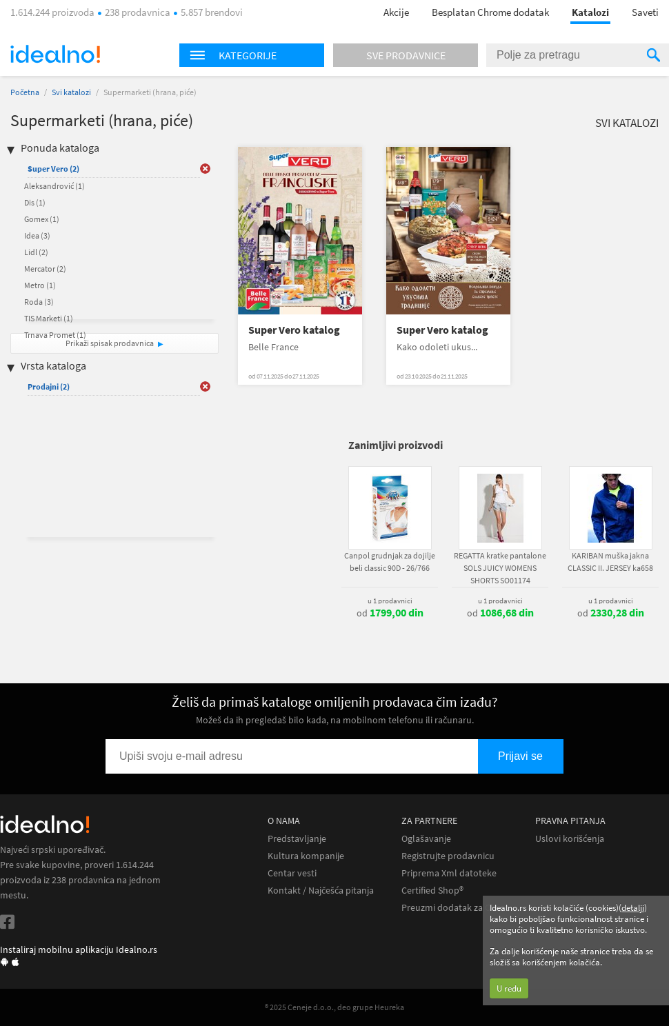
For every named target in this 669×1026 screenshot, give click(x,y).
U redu (509, 988)
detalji (632, 908)
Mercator (45, 268)
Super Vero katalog (294, 329)
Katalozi (590, 12)
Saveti (645, 12)
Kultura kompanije (306, 856)
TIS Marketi (48, 318)
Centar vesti (292, 873)
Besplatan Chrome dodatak (490, 12)
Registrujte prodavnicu (448, 856)
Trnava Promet (55, 335)
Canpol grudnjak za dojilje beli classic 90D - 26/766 (389, 561)
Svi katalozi (71, 92)
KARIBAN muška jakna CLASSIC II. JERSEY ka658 (610, 561)
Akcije (396, 12)
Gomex (41, 219)
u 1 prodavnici (390, 600)
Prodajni (49, 386)
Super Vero (53, 168)
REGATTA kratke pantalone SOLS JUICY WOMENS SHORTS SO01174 (500, 567)
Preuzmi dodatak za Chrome (459, 908)
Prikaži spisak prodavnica (110, 343)
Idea (37, 235)
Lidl (36, 252)
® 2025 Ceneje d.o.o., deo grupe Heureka (334, 1007)
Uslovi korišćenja (569, 839)
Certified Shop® (432, 890)
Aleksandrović (54, 186)
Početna (24, 92)
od (390, 613)
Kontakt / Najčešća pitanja (321, 890)
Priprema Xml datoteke (449, 873)
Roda (39, 301)
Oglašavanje (426, 839)
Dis (35, 202)
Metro (40, 285)
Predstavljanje (297, 839)
